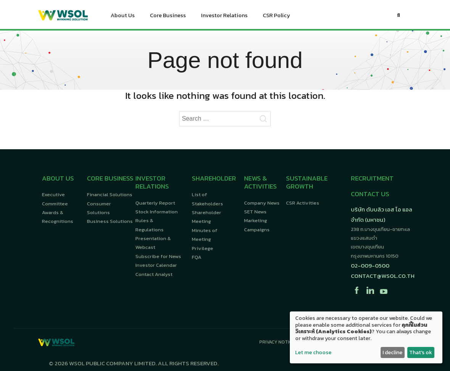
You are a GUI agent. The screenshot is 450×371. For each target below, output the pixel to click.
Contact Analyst (153, 274)
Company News (262, 202)
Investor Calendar (156, 265)
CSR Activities (302, 202)
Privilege (202, 248)
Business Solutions (110, 221)
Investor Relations (224, 17)
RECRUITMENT (372, 178)
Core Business (168, 17)
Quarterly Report (155, 202)
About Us (123, 17)
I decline (392, 352)
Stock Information (156, 211)
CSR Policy (276, 17)
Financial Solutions (109, 194)
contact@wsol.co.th (383, 275)
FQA (196, 257)
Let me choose (313, 352)
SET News (255, 211)
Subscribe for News (158, 256)
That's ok (420, 352)
